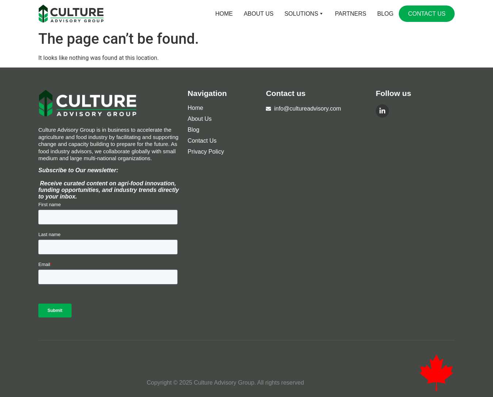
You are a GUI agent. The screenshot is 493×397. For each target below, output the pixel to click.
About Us (259, 14)
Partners (350, 14)
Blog (385, 14)
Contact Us (427, 14)
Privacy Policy (206, 152)
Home (224, 14)
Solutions (304, 13)
